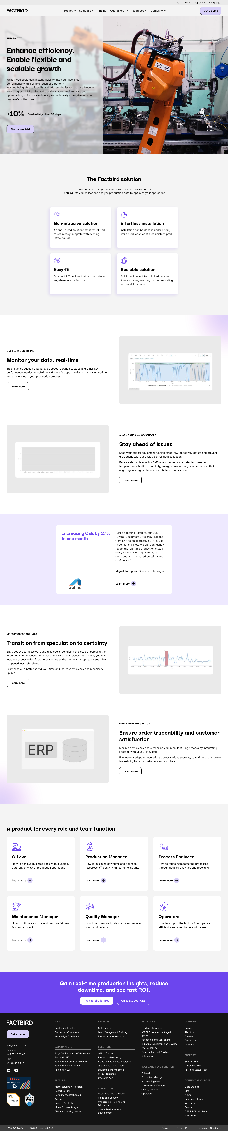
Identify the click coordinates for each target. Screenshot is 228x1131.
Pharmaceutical (149, 1047)
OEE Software (105, 1053)
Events (188, 1107)
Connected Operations (67, 1032)
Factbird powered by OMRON (71, 1061)
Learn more (18, 386)
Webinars (190, 1103)
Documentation (193, 1065)
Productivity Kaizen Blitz (111, 1036)
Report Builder (62, 1090)
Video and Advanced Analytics (114, 1061)
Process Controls (64, 1103)
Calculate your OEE (133, 1000)
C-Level (145, 1073)
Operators (146, 1093)
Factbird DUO (62, 1057)
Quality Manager (150, 1089)
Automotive (147, 1056)
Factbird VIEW (62, 1069)
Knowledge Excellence (67, 1036)
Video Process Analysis (67, 1107)
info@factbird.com (16, 1045)
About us (189, 1032)
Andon (58, 1099)
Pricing (188, 1028)
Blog (187, 1090)
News (188, 1094)
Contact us (190, 1040)
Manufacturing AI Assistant (69, 1086)
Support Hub (191, 1061)
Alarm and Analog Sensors (69, 1111)
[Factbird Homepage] (17, 10)
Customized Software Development (109, 1111)
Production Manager (152, 1077)
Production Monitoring (110, 1057)
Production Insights (65, 1028)
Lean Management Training (112, 1032)
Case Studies (192, 1086)
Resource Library (194, 1099)
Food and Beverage (151, 1028)
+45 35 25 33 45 (16, 1054)
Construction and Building (155, 1052)
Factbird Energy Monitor (68, 1065)
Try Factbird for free (96, 1000)
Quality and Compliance (111, 1065)
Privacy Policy (184, 1128)
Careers (189, 1036)
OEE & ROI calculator (196, 1111)
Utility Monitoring (107, 1073)
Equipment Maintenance (111, 1069)
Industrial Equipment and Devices (159, 1043)
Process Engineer (150, 1081)
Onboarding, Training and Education (111, 1103)
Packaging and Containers (155, 1039)
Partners (189, 1044)
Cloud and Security (108, 1097)
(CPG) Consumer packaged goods (156, 1034)
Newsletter (190, 1115)
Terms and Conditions (209, 1128)
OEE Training (105, 1028)
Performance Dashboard (68, 1094)
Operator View (105, 1077)
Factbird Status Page (196, 1069)
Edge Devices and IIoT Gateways (72, 1053)
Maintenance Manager (153, 1085)
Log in (187, 2)
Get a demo (211, 10)
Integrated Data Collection (112, 1093)
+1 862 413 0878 (16, 1063)
